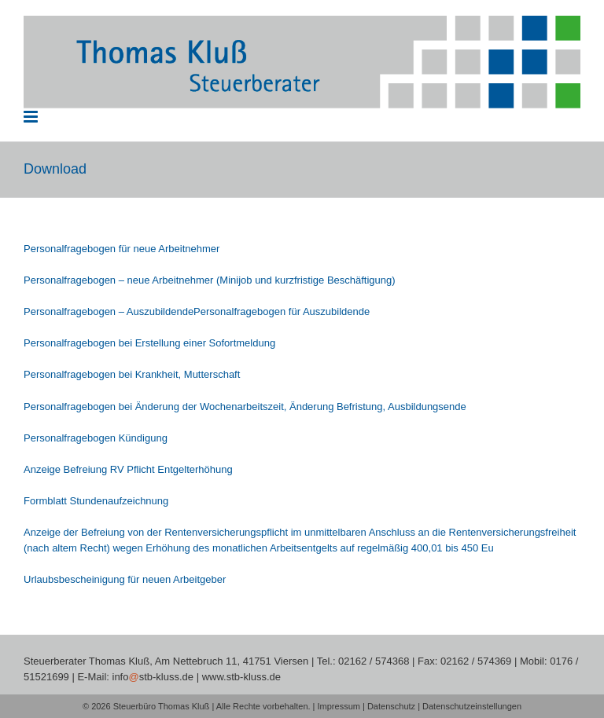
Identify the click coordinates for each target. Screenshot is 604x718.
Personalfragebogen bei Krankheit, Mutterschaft (132, 374)
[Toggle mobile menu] (32, 116)
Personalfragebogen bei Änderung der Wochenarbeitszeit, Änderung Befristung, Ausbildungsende (245, 406)
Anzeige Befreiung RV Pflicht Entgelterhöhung (128, 469)
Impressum (339, 706)
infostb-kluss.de (153, 677)
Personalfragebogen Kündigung (96, 438)
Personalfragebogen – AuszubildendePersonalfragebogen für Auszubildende (197, 311)
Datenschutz (391, 706)
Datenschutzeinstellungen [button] (471, 706)
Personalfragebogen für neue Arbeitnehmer (121, 249)
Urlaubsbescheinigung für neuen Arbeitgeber (125, 579)
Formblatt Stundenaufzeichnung (96, 501)
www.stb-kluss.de (241, 677)
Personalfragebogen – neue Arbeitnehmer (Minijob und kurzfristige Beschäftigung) (210, 280)
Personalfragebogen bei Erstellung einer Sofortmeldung (149, 343)
